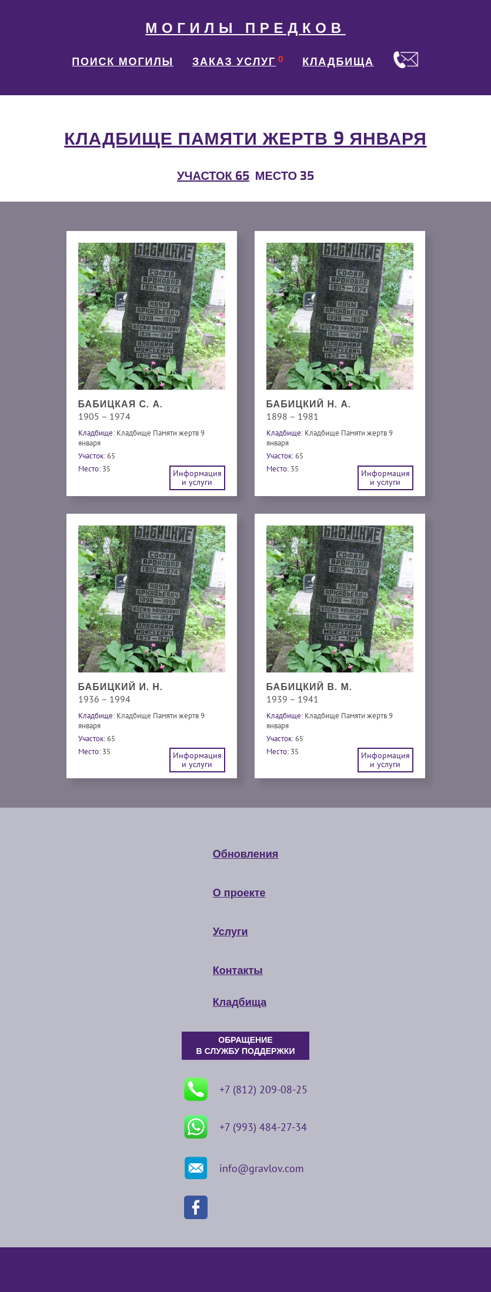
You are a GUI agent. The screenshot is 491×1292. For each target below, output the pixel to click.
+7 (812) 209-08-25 (246, 1089)
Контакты (238, 970)
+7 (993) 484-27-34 (245, 1127)
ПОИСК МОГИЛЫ (122, 62)
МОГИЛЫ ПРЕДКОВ (245, 28)
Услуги (230, 932)
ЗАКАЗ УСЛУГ (234, 62)
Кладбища (239, 1002)
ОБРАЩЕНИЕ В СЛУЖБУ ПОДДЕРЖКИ (245, 1046)
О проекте (239, 893)
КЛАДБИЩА (338, 62)
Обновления (245, 854)
